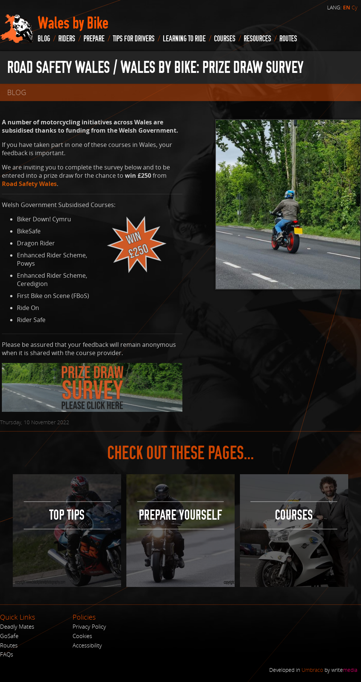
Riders (66, 38)
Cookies (82, 636)
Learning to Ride (184, 38)
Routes (9, 645)
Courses (224, 38)
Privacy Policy (89, 626)
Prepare (94, 38)
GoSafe (9, 636)
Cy (354, 7)
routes (288, 38)
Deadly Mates (17, 626)
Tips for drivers (134, 38)
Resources (257, 38)
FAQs (6, 654)
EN (346, 7)
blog (44, 38)
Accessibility (87, 645)
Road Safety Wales (29, 184)
